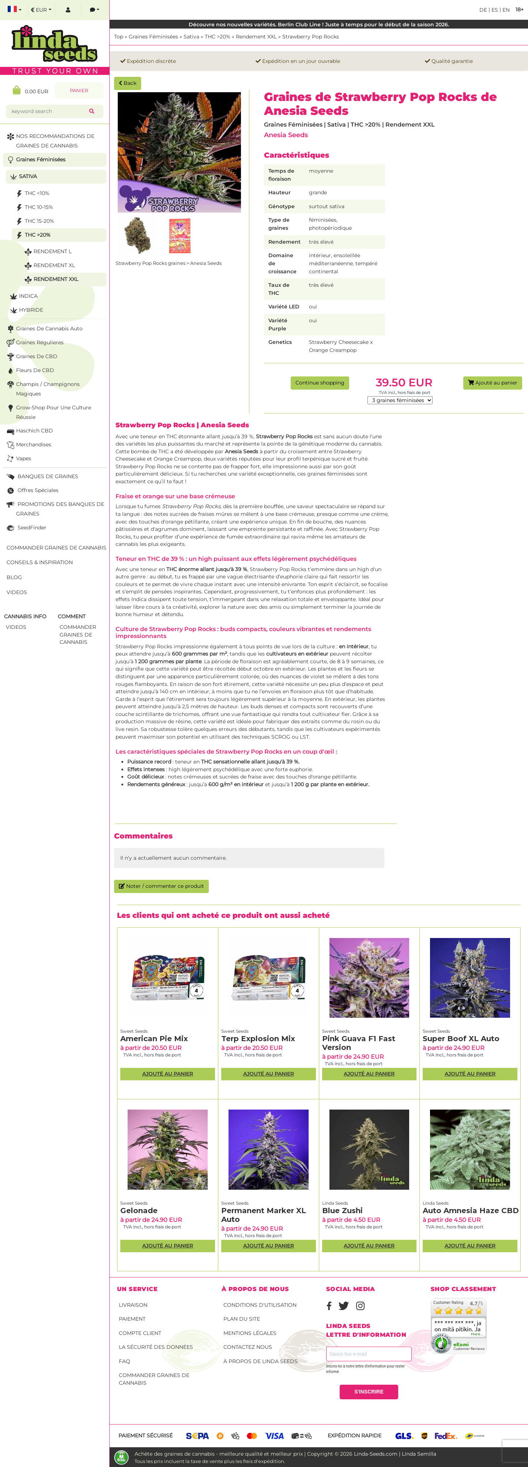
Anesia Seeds (286, 135)
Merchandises (28, 445)
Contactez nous (247, 1347)
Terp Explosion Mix (258, 1038)
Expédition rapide (354, 1435)
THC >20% (217, 36)
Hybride (25, 310)
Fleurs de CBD (29, 371)
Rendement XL (49, 266)
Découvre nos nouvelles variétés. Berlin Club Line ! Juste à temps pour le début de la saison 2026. (319, 24)
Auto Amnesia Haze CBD (471, 1210)
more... (477, 1334)
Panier (79, 90)
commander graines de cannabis (78, 634)
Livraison (133, 1305)
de (483, 10)
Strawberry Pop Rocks (310, 36)
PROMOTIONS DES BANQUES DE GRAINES (54, 508)
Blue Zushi (342, 1210)
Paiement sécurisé (145, 1435)
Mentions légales (249, 1333)
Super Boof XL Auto (461, 1038)
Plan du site (241, 1319)
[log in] (68, 10)
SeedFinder (25, 528)
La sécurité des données (156, 1347)
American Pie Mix (154, 1038)
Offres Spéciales (32, 491)
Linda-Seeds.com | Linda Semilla (395, 1454)
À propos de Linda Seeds (260, 1361)
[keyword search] (49, 111)
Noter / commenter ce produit (161, 886)
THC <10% (31, 194)
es (494, 10)
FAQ (124, 1361)
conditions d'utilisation (260, 1305)
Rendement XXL (256, 36)
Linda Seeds (335, 1203)
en (505, 10)
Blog (14, 577)
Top (118, 36)
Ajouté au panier (492, 382)
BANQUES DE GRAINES (41, 477)
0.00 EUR (30, 90)
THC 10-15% (33, 208)
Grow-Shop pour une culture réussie (48, 411)
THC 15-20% (34, 221)
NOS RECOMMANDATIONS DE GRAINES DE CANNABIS (49, 140)
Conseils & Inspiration (40, 562)
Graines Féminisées (153, 36)
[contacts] (95, 10)
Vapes (18, 459)
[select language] (14, 10)
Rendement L (47, 252)
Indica (23, 296)
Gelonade (139, 1210)
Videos (17, 592)
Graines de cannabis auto (44, 329)
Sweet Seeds (134, 1031)
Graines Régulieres (34, 343)
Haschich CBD (29, 431)
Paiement (132, 1319)
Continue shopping (319, 382)
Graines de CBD (31, 357)
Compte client (140, 1333)
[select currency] (41, 10)
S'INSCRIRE (369, 1392)
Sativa (191, 36)
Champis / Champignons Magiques (42, 388)
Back (127, 83)
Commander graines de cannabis (154, 1379)
